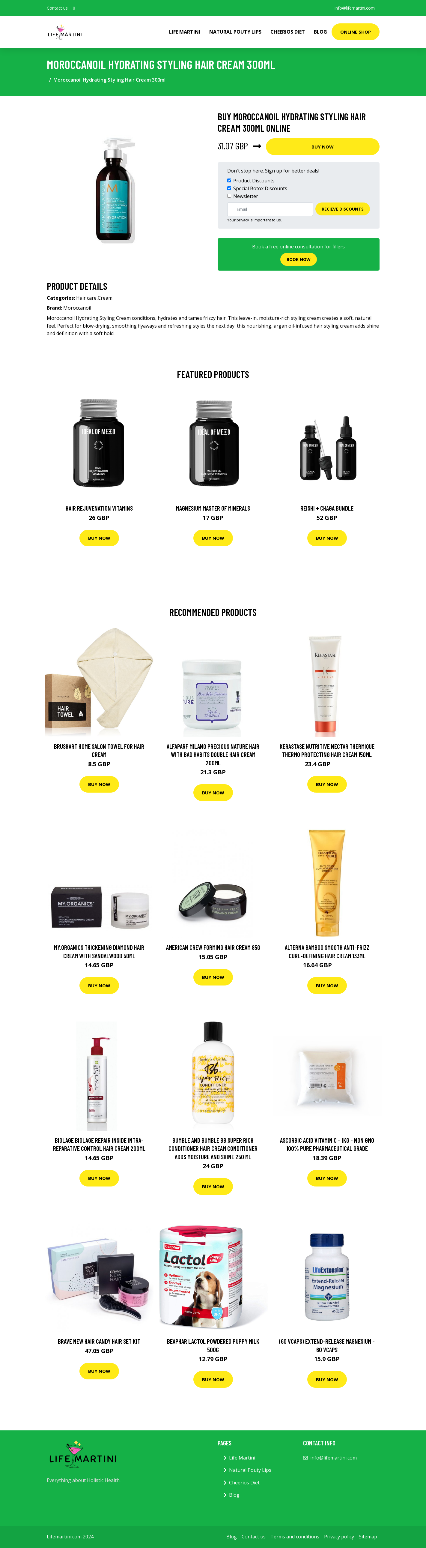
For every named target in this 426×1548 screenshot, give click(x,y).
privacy (243, 220)
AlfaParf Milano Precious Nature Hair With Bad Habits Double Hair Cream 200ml (213, 754)
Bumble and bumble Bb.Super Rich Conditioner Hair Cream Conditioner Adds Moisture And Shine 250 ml (213, 1148)
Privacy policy (339, 1536)
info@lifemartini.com (355, 8)
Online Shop (355, 32)
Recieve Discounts (343, 209)
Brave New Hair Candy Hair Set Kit (99, 1341)
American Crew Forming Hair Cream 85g (213, 947)
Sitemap (368, 1536)
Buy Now (322, 147)
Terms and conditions (294, 1536)
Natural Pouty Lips (235, 31)
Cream (105, 298)
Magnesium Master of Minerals (213, 508)
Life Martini (184, 31)
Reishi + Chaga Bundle (326, 508)
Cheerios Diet (287, 31)
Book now (299, 259)
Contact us (254, 1536)
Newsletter (245, 196)
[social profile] (74, 8)
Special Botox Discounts (260, 188)
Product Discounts (254, 180)
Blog (320, 31)
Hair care (86, 298)
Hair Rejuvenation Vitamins (99, 508)
